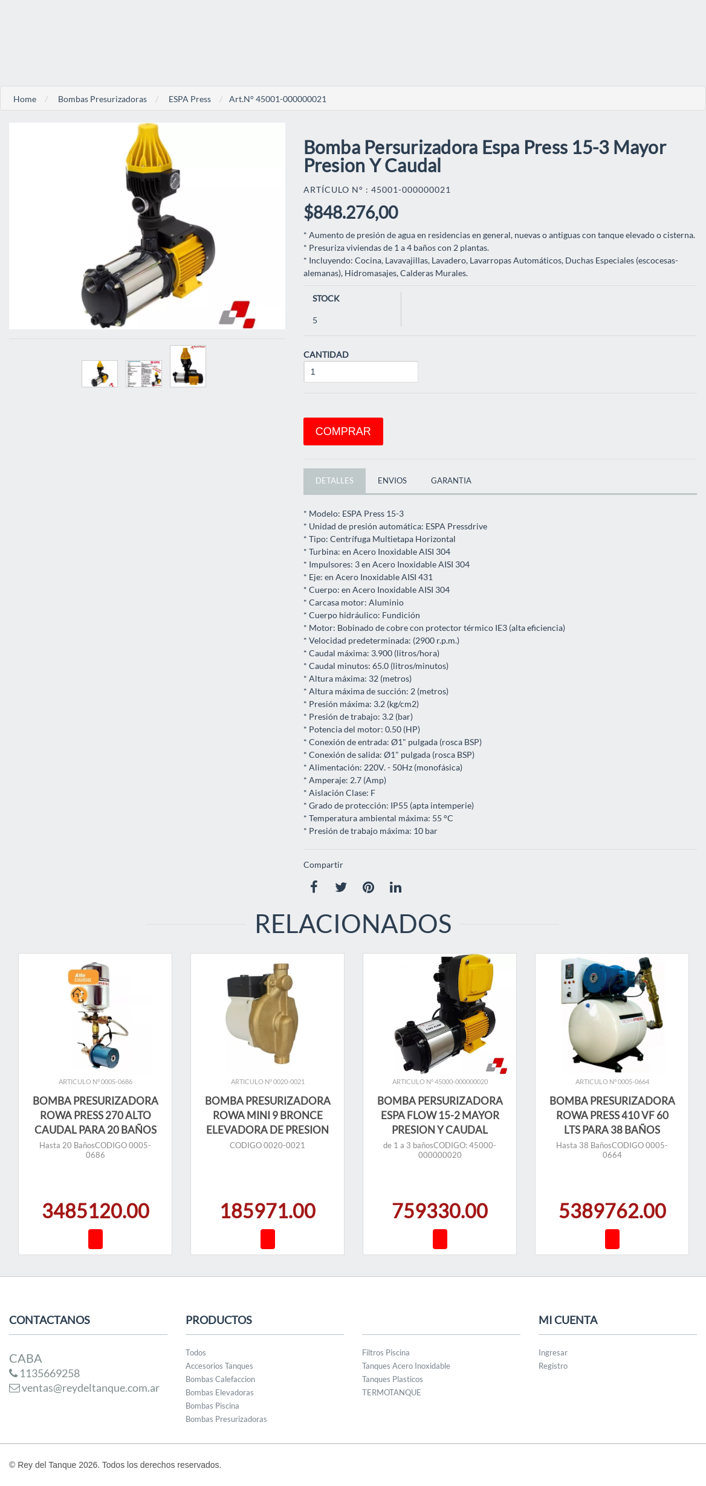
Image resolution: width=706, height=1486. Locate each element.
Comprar (343, 431)
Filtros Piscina (386, 1352)
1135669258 (44, 1373)
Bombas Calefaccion (220, 1379)
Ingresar (553, 1352)
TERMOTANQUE (391, 1392)
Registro (553, 1366)
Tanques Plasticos (392, 1379)
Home (24, 99)
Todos (196, 1352)
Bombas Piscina (212, 1405)
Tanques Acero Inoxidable (406, 1366)
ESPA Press (190, 99)
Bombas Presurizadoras (102, 99)
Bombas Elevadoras (220, 1392)
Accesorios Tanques (219, 1366)
